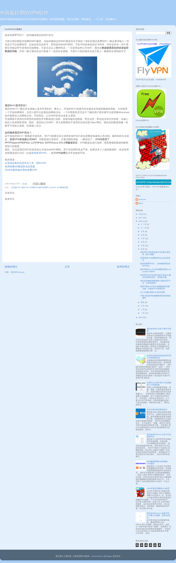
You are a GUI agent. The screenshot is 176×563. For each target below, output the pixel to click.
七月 (143, 242)
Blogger (109, 556)
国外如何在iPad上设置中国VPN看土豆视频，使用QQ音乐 (158, 515)
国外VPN (25, 187)
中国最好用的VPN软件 (24, 13)
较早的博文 (123, 266)
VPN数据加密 (62, 187)
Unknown (142, 199)
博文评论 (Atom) (17, 272)
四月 (143, 302)
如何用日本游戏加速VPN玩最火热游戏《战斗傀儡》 (155, 253)
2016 (141, 221)
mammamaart (97, 556)
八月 (143, 238)
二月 (143, 309)
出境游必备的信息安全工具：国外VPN (25, 163)
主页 (67, 266)
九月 (143, 235)
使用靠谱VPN (38, 153)
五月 (143, 249)
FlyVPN (53, 187)
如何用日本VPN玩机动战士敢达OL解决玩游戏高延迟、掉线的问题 (155, 276)
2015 (141, 317)
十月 (143, 231)
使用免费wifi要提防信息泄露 (20, 166)
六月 (143, 246)
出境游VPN (15, 187)
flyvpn (140, 203)
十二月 (144, 224)
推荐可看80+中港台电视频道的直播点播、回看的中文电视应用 (155, 287)
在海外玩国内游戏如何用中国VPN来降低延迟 (159, 357)
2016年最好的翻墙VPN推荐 (158, 488)
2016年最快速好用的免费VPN (21, 170)
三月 (143, 306)
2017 (141, 218)
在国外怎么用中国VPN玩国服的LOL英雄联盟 (159, 384)
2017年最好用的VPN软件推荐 (152, 292)
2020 (141, 214)
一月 (143, 313)
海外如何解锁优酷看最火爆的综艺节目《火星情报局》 (155, 282)
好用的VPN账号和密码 (39, 187)
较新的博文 (11, 266)
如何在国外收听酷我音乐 (157, 410)
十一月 (144, 228)
